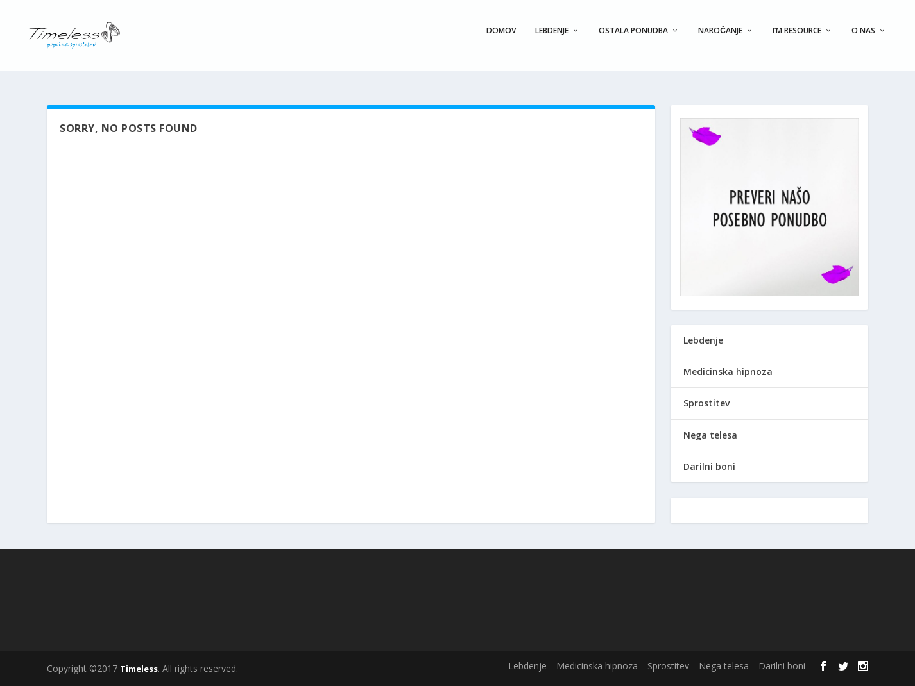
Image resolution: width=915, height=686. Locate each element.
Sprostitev (706, 403)
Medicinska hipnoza (728, 371)
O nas (863, 40)
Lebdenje (552, 40)
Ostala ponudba (633, 40)
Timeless (139, 668)
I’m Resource (797, 40)
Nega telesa (710, 435)
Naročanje (720, 40)
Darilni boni (709, 466)
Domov (501, 40)
